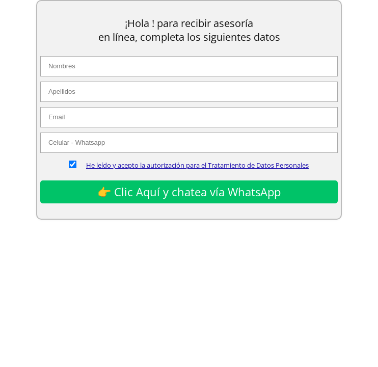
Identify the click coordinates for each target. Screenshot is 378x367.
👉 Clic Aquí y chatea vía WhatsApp (189, 191)
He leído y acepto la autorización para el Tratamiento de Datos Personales (197, 165)
